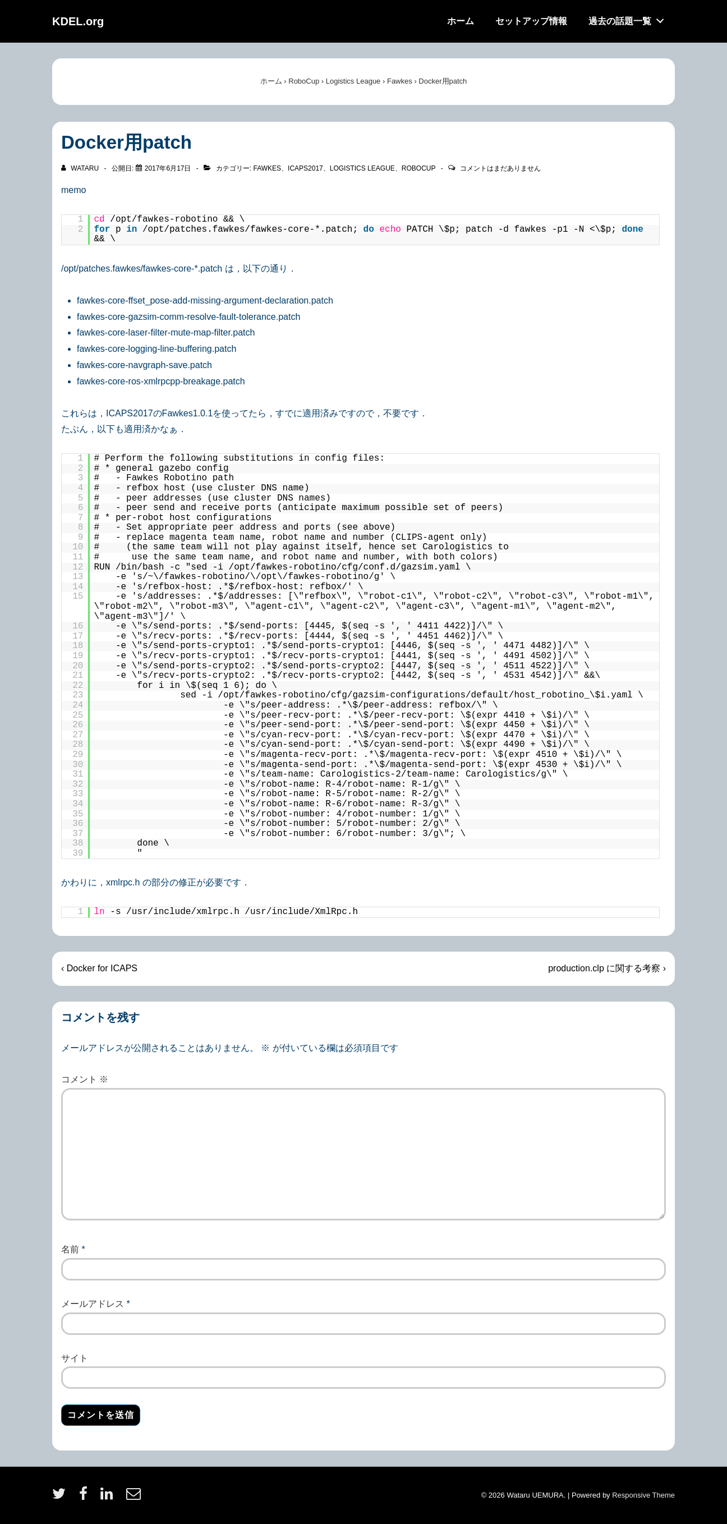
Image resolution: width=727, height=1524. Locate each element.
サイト (74, 1358)
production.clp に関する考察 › (607, 968)
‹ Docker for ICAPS (99, 968)
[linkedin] (109, 1497)
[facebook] (86, 1497)
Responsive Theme (643, 1495)
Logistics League (362, 168)
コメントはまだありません (500, 168)
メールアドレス (92, 1304)
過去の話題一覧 (629, 18)
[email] (135, 1497)
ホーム (460, 21)
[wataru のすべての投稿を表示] (80, 168)
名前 (70, 1249)
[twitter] (61, 1497)
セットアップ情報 (531, 21)
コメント (84, 1079)
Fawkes (267, 168)
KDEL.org (78, 21)
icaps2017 (305, 168)
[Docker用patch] (168, 168)
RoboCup (418, 168)
